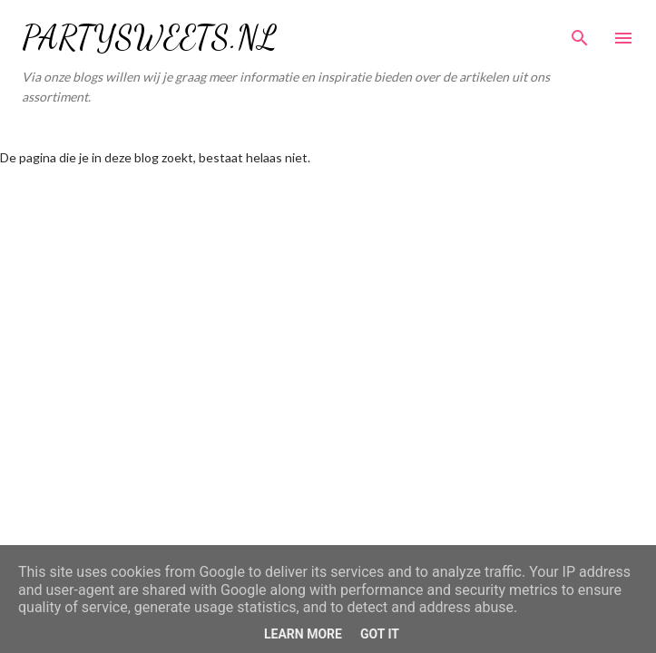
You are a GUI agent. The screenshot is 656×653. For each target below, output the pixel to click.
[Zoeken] (580, 33)
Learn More (303, 634)
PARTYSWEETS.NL (149, 37)
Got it (379, 634)
